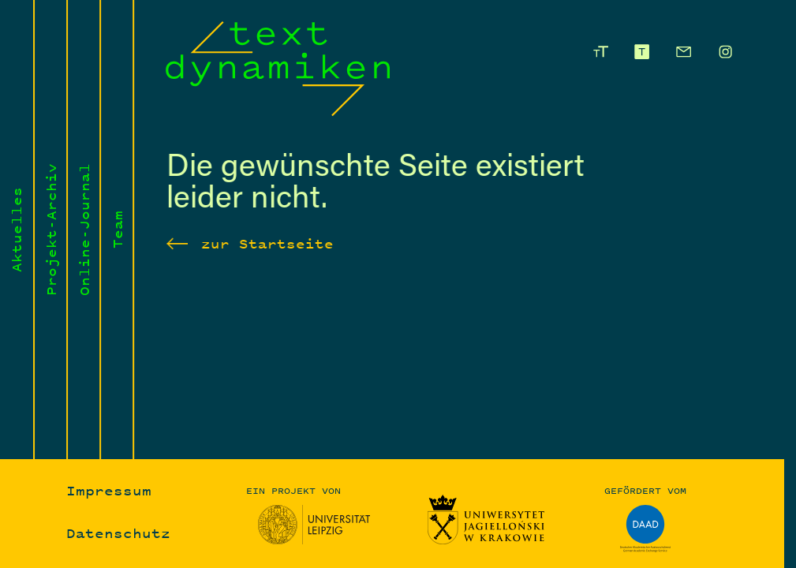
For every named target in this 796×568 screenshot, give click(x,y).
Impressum (108, 490)
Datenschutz (118, 534)
